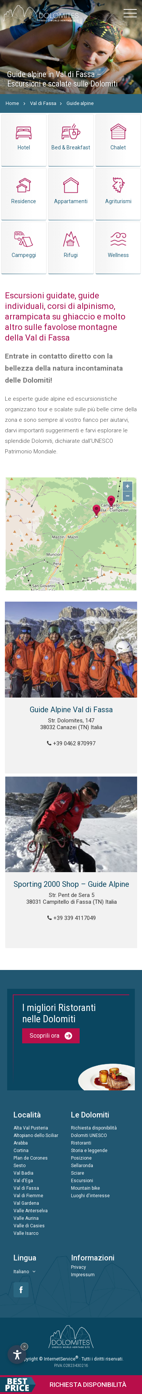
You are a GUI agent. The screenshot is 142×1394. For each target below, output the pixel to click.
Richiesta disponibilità (94, 1128)
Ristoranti (81, 1143)
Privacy (78, 1267)
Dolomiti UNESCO (89, 1135)
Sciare (77, 1173)
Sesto (20, 1165)
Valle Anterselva (31, 1210)
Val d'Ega (23, 1180)
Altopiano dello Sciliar (36, 1135)
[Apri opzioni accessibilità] (17, 1354)
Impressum (83, 1274)
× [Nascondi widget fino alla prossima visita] (24, 1346)
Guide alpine (80, 103)
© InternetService (58, 1359)
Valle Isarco (26, 1233)
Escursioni (82, 1180)
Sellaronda (82, 1165)
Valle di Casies (29, 1225)
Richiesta (63, 1384)
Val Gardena (26, 1203)
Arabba (21, 1143)
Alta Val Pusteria (31, 1128)
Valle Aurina (26, 1218)
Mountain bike (85, 1188)
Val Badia (23, 1173)
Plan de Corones (31, 1158)
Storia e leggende (89, 1150)
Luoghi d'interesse (90, 1195)
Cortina (21, 1150)
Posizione (81, 1158)
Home (12, 103)
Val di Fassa (43, 103)
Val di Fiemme (28, 1195)
